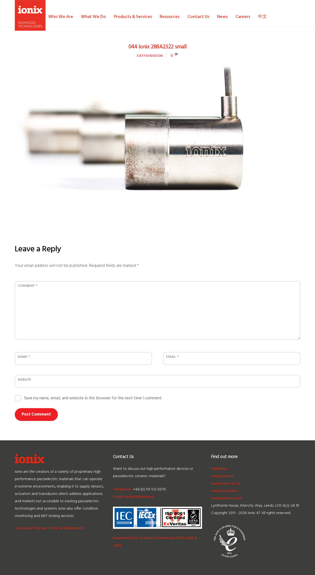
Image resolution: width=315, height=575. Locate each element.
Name (24, 357)
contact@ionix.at (138, 497)
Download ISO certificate (134, 538)
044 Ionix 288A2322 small (157, 47)
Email (172, 357)
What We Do (93, 16)
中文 (262, 16)
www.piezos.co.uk (226, 498)
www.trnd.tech (224, 491)
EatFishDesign (150, 56)
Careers (243, 16)
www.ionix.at (222, 476)
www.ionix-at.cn (225, 483)
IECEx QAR (184, 538)
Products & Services (133, 16)
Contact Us (198, 16)
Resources (169, 16)
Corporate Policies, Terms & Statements (49, 528)
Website (25, 380)
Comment (27, 286)
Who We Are (60, 16)
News (222, 16)
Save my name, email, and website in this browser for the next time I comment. (93, 398)
